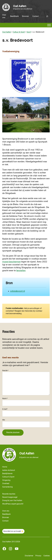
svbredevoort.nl (17, 291)
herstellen (20, 270)
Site (3, 420)
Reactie (5, 370)
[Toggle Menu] (49, 25)
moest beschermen (11, 261)
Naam (5, 398)
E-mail (5, 409)
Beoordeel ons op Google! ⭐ (13, 531)
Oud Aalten (19, 6)
